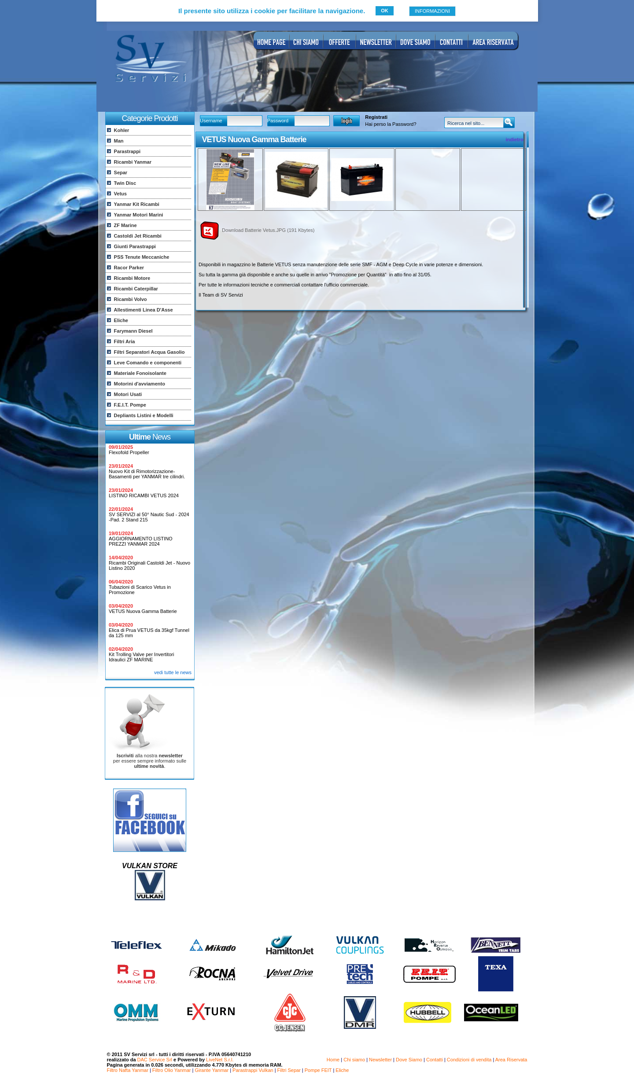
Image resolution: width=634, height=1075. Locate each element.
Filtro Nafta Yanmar (127, 1070)
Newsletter (380, 1059)
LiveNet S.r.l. (219, 1059)
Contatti (434, 1059)
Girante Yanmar (212, 1070)
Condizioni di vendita (469, 1059)
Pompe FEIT (318, 1070)
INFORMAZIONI (432, 11)
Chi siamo (354, 1059)
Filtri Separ (289, 1070)
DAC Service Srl (154, 1059)
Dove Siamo (409, 1059)
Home (333, 1059)
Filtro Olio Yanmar (171, 1070)
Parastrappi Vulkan (252, 1070)
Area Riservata (511, 1059)
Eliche (342, 1070)
